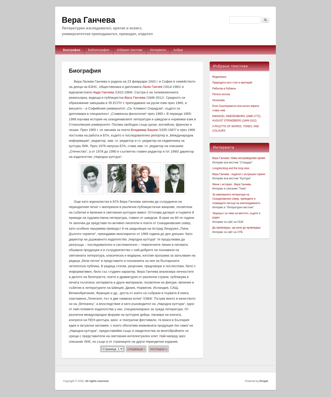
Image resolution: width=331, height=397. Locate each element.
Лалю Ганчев (153, 87)
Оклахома (218, 100)
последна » (158, 349)
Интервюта (158, 50)
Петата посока (221, 94)
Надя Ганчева (104, 92)
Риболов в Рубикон (224, 88)
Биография (71, 50)
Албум (178, 50)
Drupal (264, 381)
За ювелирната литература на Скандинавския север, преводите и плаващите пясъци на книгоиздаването (236, 199)
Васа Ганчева (135, 97)
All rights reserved (96, 381)
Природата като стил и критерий (232, 82)
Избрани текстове (130, 50)
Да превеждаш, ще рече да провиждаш (236, 227)
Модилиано (219, 76)
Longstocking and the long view (230, 168)
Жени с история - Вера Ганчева (231, 184)
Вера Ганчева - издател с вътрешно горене (238, 174)
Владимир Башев (144, 130)
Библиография (98, 50)
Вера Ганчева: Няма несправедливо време (238, 158)
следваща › (136, 349)
